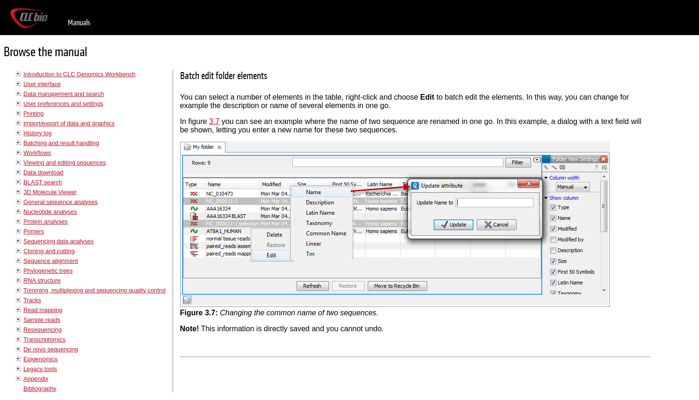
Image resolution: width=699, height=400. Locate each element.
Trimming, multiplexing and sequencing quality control (94, 290)
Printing (33, 113)
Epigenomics (40, 359)
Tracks (32, 300)
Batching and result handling (61, 142)
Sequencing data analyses (58, 241)
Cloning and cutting (49, 251)
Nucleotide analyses (50, 211)
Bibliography (39, 388)
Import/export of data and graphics (69, 123)
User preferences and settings (63, 103)
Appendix (35, 378)
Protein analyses (45, 221)
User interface (42, 83)
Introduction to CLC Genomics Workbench (79, 74)
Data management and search (63, 93)
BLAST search (42, 182)
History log (37, 133)
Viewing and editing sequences (64, 162)
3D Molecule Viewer (50, 192)
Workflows (37, 152)
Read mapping (42, 309)
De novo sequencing (50, 349)
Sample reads (41, 319)
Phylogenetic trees (48, 270)
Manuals (79, 23)
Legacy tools (40, 368)
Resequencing (42, 329)
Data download (43, 172)
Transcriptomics (44, 339)
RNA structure (42, 280)
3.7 (214, 121)
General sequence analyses (60, 201)
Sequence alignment (50, 260)
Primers (33, 231)
